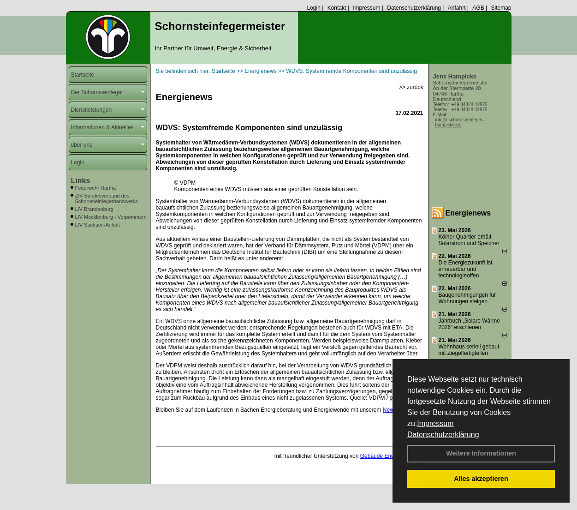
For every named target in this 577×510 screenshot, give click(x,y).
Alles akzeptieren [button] (481, 478)
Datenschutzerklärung (443, 434)
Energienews (468, 213)
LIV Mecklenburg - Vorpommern (111, 217)
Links (80, 181)
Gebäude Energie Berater (391, 456)
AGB (478, 8)
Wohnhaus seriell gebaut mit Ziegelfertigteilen (469, 349)
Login (313, 8)
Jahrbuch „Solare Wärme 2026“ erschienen (469, 324)
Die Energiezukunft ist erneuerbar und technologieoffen (466, 269)
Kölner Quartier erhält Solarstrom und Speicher (469, 240)
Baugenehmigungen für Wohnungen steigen (467, 298)
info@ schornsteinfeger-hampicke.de (459, 122)
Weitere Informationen (481, 453)
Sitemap (501, 8)
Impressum (435, 423)
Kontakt (336, 8)
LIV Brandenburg (94, 209)
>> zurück (411, 87)
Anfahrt (457, 8)
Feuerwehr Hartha (95, 188)
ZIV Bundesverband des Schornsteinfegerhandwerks (106, 198)
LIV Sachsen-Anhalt (97, 225)
